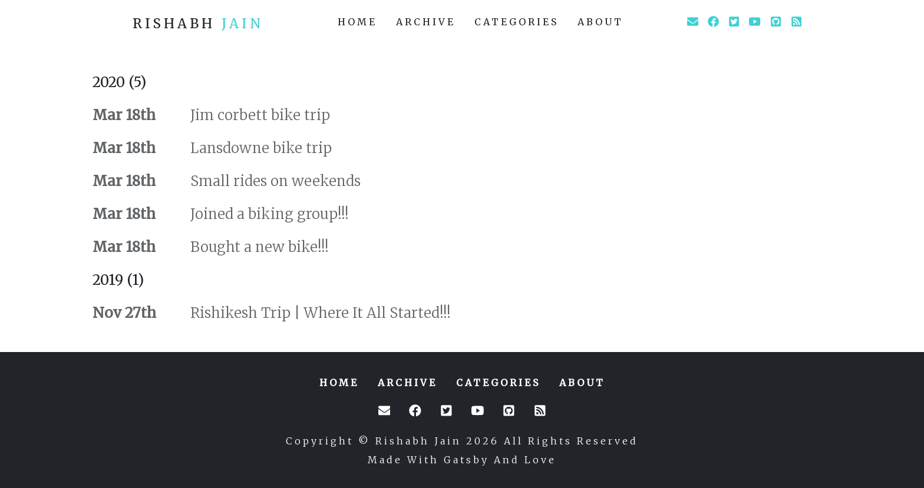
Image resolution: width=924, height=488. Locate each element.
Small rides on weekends (274, 181)
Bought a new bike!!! (258, 247)
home (357, 22)
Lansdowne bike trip (259, 148)
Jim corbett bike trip (258, 115)
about (600, 22)
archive (426, 22)
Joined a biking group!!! (268, 214)
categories (516, 22)
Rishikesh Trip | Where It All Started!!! (319, 313)
